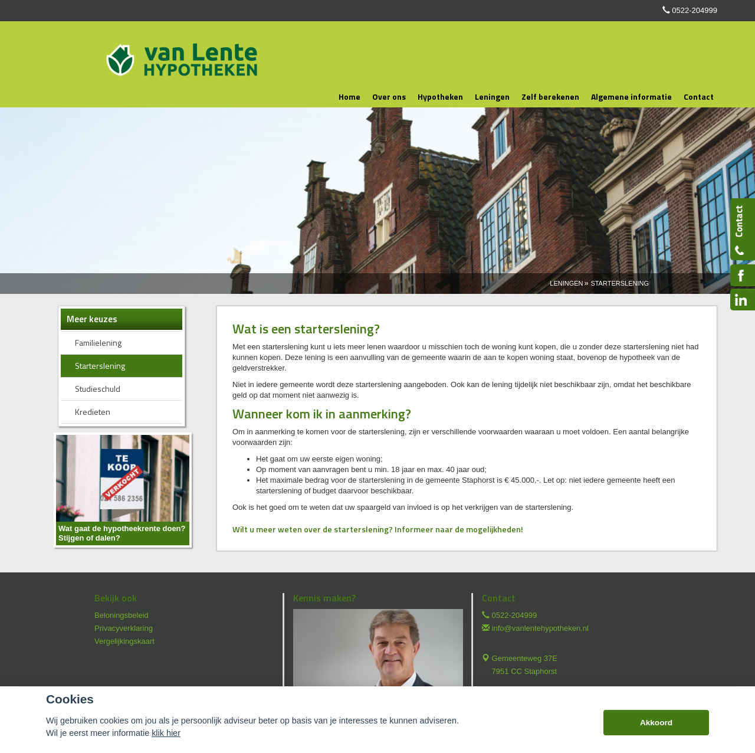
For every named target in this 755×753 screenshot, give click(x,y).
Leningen (566, 283)
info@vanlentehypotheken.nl (540, 628)
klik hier (166, 733)
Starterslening (619, 283)
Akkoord (656, 722)
